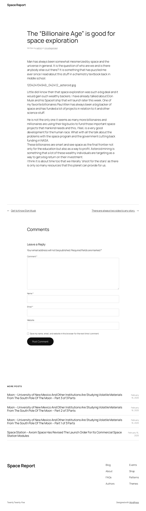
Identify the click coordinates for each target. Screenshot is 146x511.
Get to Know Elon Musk (23, 210)
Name (30, 293)
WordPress (134, 502)
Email (30, 306)
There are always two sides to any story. (113, 210)
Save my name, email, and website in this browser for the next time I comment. (64, 333)
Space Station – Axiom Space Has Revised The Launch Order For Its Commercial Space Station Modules (64, 434)
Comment (32, 256)
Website (30, 320)
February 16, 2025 (135, 396)
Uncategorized (50, 48)
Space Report (16, 5)
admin (39, 48)
